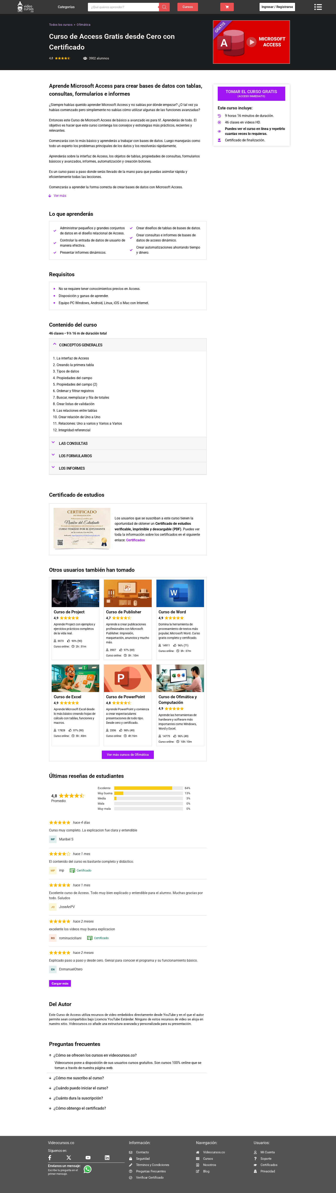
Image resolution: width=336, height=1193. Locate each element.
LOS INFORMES (72, 468)
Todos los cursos (60, 24)
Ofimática (83, 24)
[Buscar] (164, 7)
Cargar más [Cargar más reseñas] (60, 983)
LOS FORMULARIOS (75, 456)
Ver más (60, 196)
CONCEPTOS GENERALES (80, 345)
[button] (128, 196)
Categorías (67, 7)
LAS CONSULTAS (73, 443)
